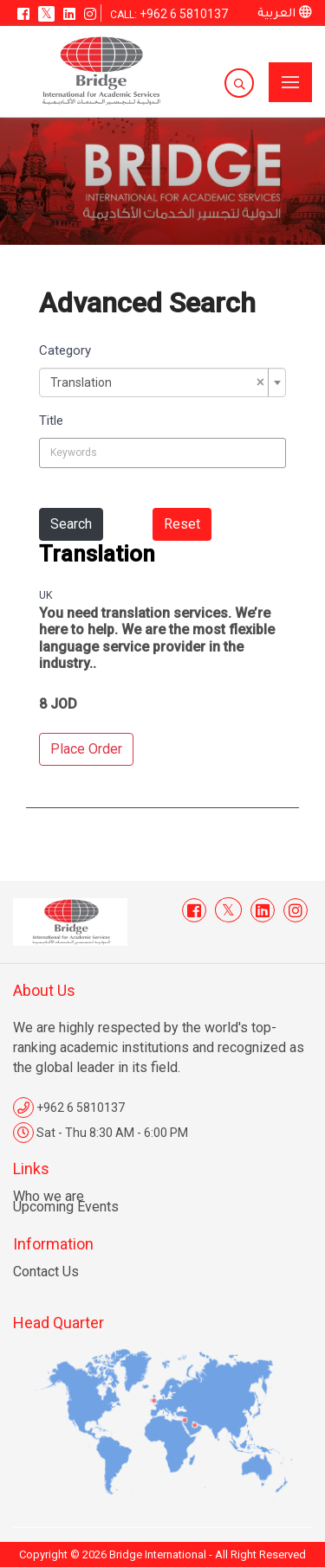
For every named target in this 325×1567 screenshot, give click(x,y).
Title (51, 420)
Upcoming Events (66, 1206)
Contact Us (46, 1271)
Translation (97, 554)
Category (65, 350)
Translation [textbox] (157, 382)
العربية (284, 14)
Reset (182, 524)
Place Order (86, 749)
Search (71, 524)
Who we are (48, 1196)
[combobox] (162, 382)
